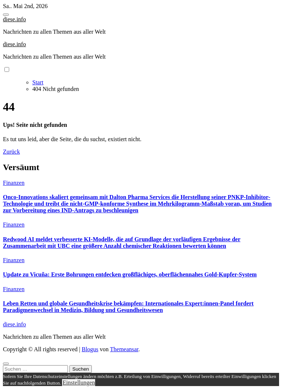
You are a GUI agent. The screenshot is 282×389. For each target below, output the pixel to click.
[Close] (6, 364)
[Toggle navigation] (6, 15)
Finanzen (14, 183)
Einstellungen (78, 382)
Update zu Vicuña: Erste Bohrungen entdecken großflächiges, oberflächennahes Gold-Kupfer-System (130, 274)
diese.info (14, 19)
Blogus (90, 349)
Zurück (11, 151)
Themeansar (124, 349)
